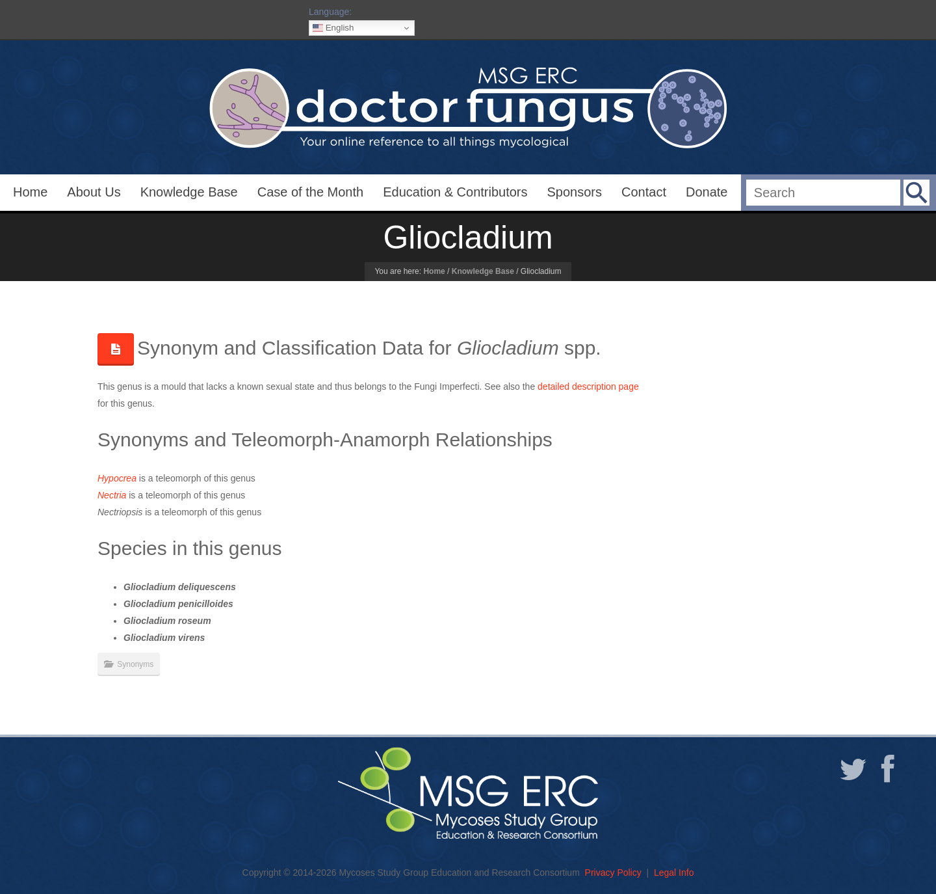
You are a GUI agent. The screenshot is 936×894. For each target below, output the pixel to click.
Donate (707, 192)
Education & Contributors (455, 192)
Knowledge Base (189, 192)
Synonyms (135, 664)
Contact (643, 192)
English (333, 28)
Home (30, 192)
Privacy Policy (613, 872)
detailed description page (588, 386)
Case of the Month (310, 192)
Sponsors (575, 192)
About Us (93, 192)
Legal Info (674, 872)
